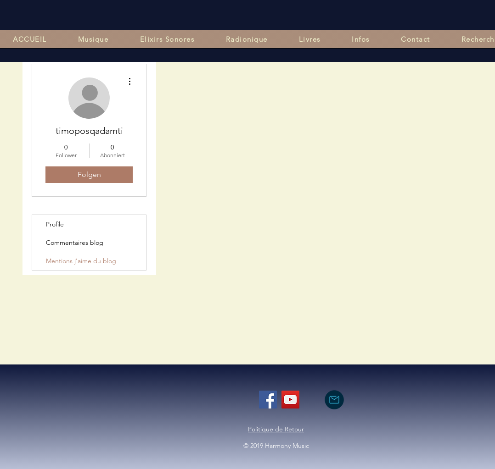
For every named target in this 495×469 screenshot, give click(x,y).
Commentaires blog (74, 242)
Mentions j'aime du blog (81, 261)
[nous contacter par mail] (334, 399)
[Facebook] (268, 399)
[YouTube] (290, 399)
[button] (93, 39)
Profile (55, 224)
